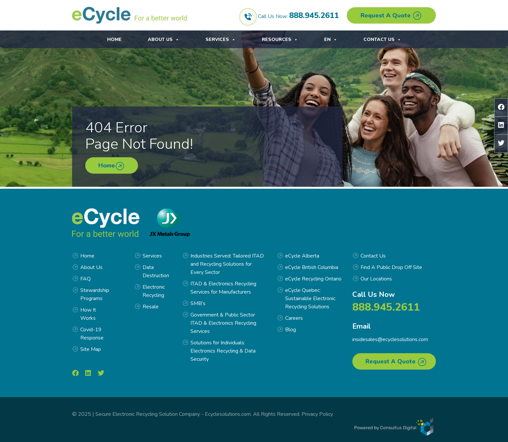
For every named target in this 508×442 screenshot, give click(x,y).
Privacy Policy (317, 414)
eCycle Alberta (302, 255)
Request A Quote (391, 16)
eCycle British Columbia (311, 267)
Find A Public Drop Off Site (391, 267)
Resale (151, 306)
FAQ (85, 278)
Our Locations (376, 278)
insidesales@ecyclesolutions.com (390, 339)
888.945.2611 (314, 15)
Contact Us (343, 40)
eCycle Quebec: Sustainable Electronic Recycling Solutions (310, 298)
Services (220, 40)
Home (114, 40)
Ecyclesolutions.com (228, 414)
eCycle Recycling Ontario (313, 278)
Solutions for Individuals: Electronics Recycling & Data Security (223, 351)
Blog (290, 329)
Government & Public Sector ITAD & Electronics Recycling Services (223, 323)
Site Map (90, 349)
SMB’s (197, 303)
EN (394, 40)
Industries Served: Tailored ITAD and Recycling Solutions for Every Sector (227, 264)
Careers (294, 318)
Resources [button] (280, 40)
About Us (163, 40)
